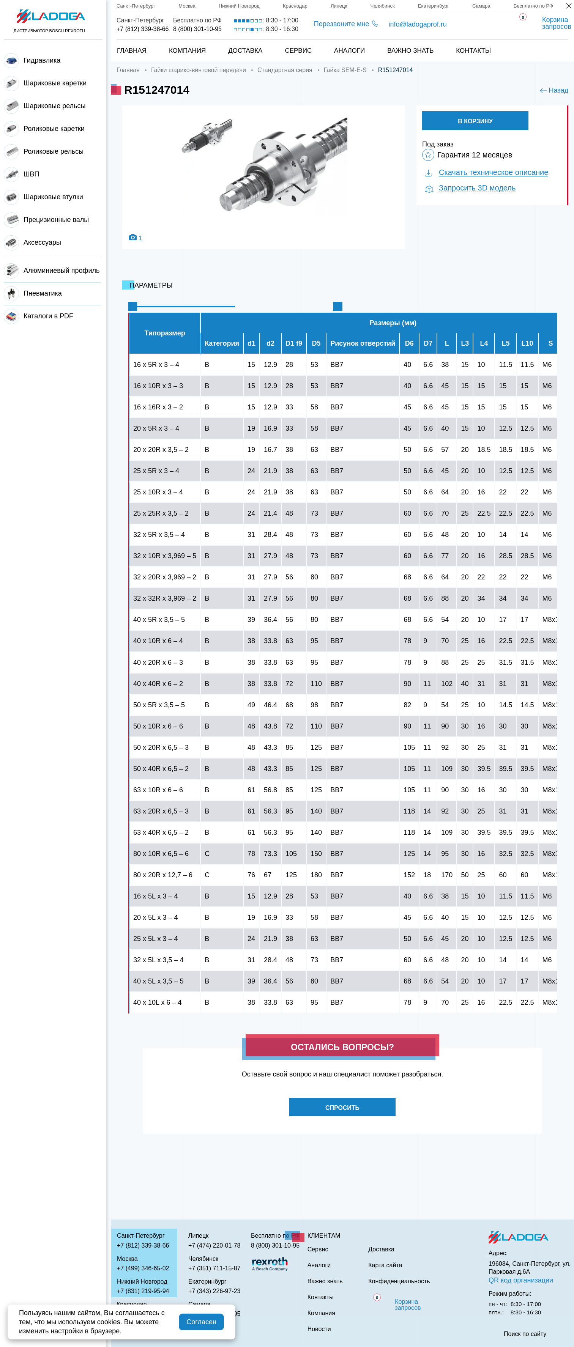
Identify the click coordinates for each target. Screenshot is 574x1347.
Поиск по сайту (525, 1334)
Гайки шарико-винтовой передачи (198, 70)
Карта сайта (385, 1265)
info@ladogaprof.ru (417, 24)
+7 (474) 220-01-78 (214, 1245)
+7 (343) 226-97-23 (214, 1291)
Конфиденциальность (399, 1281)
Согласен (201, 1322)
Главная (132, 50)
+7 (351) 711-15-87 (214, 1268)
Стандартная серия (284, 70)
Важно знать (410, 50)
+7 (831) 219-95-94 (143, 1291)
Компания (187, 50)
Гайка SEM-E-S (345, 70)
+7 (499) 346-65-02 (143, 1268)
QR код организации (521, 1280)
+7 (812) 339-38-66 (143, 29)
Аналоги (349, 50)
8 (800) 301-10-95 (197, 29)
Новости (319, 1329)
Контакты (473, 50)
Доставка (245, 50)
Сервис (298, 50)
